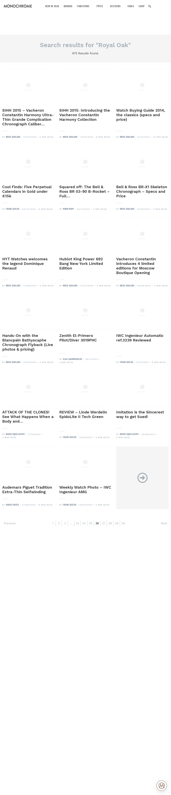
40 (123, 523)
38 (110, 523)
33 (77, 523)
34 (84, 523)
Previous (10, 523)
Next (164, 523)
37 (103, 523)
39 (116, 523)
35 (90, 523)
